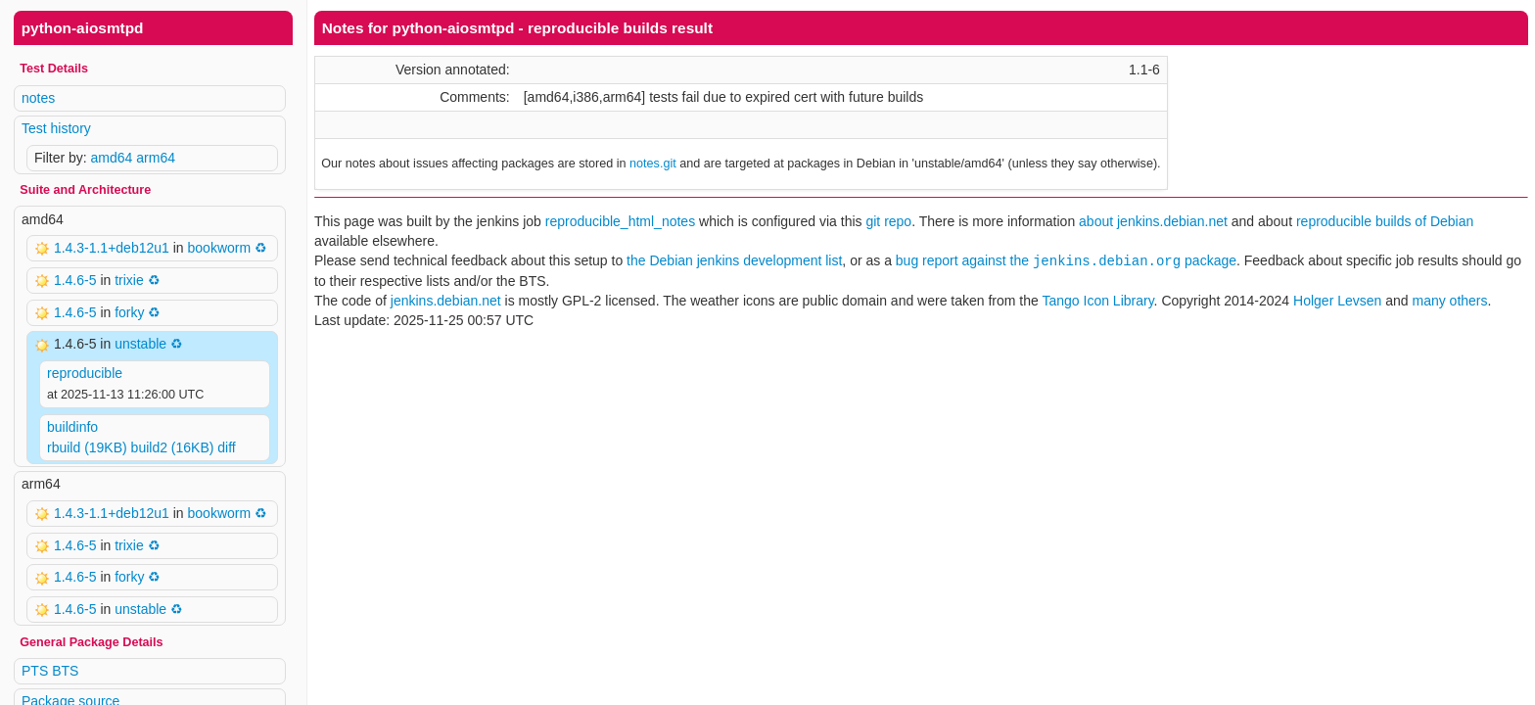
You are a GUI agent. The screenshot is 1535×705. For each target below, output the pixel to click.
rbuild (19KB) (87, 447)
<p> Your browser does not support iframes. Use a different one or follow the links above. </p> (921, 352)
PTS (35, 671)
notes (38, 98)
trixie (129, 280)
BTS (65, 671)
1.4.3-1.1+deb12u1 (113, 248)
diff (226, 447)
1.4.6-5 (77, 280)
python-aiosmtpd (83, 28)
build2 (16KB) (172, 447)
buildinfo (72, 427)
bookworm (220, 248)
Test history (56, 128)
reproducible (84, 373)
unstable (140, 344)
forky (129, 312)
